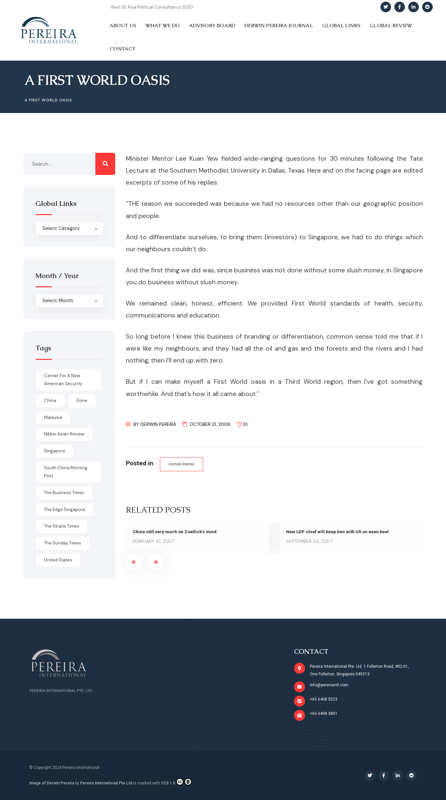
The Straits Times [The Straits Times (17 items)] (61, 526)
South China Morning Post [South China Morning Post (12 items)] (65, 472)
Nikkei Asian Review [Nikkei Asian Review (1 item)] (64, 434)
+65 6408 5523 (323, 699)
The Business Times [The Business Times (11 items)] (64, 492)
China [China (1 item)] (50, 400)
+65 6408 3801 (323, 713)
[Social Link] (385, 7)
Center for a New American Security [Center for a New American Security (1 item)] (63, 380)
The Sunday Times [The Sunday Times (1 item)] (62, 543)
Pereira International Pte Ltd (106, 783)
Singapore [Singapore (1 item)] (54, 451)
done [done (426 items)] (81, 400)
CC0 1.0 (176, 781)
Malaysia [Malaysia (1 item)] (53, 417)
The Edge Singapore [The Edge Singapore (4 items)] (64, 509)
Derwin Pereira (158, 424)
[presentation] (134, 562)
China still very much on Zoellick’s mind (176, 532)
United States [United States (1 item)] (58, 560)
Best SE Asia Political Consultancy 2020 (152, 7)
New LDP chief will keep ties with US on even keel (339, 532)
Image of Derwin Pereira (51, 783)
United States (182, 464)
